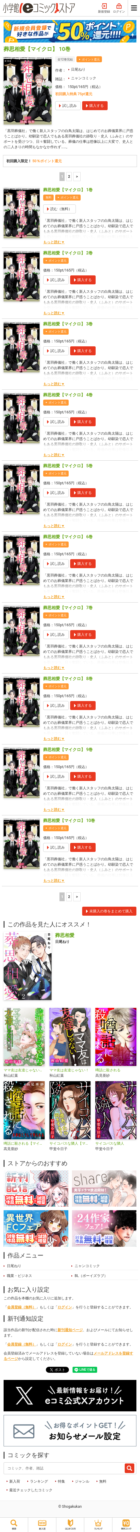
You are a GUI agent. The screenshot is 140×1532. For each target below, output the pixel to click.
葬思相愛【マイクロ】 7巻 (68, 607)
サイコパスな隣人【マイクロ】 (70, 1143)
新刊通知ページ (70, 1330)
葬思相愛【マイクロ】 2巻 (68, 253)
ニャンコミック (83, 78)
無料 (102, 1481)
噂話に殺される (108, 1070)
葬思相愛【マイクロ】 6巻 (68, 536)
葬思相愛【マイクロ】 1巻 (68, 189)
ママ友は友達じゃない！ (69, 1070)
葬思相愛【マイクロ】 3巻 (68, 323)
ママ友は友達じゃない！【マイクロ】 (24, 1070)
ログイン (119, 8)
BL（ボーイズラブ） (91, 1276)
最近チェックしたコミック (30, 1490)
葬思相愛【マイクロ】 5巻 (68, 465)
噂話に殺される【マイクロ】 (24, 1143)
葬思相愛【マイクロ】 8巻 (68, 678)
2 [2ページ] (69, 177)
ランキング (39, 1481)
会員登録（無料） (21, 1307)
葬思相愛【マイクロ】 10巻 (69, 820)
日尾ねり (78, 69)
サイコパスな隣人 (109, 1143)
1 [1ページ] (62, 177)
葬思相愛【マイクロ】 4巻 (68, 394)
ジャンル (82, 1481)
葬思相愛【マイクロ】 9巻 (68, 749)
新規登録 (104, 8)
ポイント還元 (91, 59)
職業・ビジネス (19, 1276)
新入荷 (14, 1481)
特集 (61, 1481)
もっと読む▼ (54, 242)
